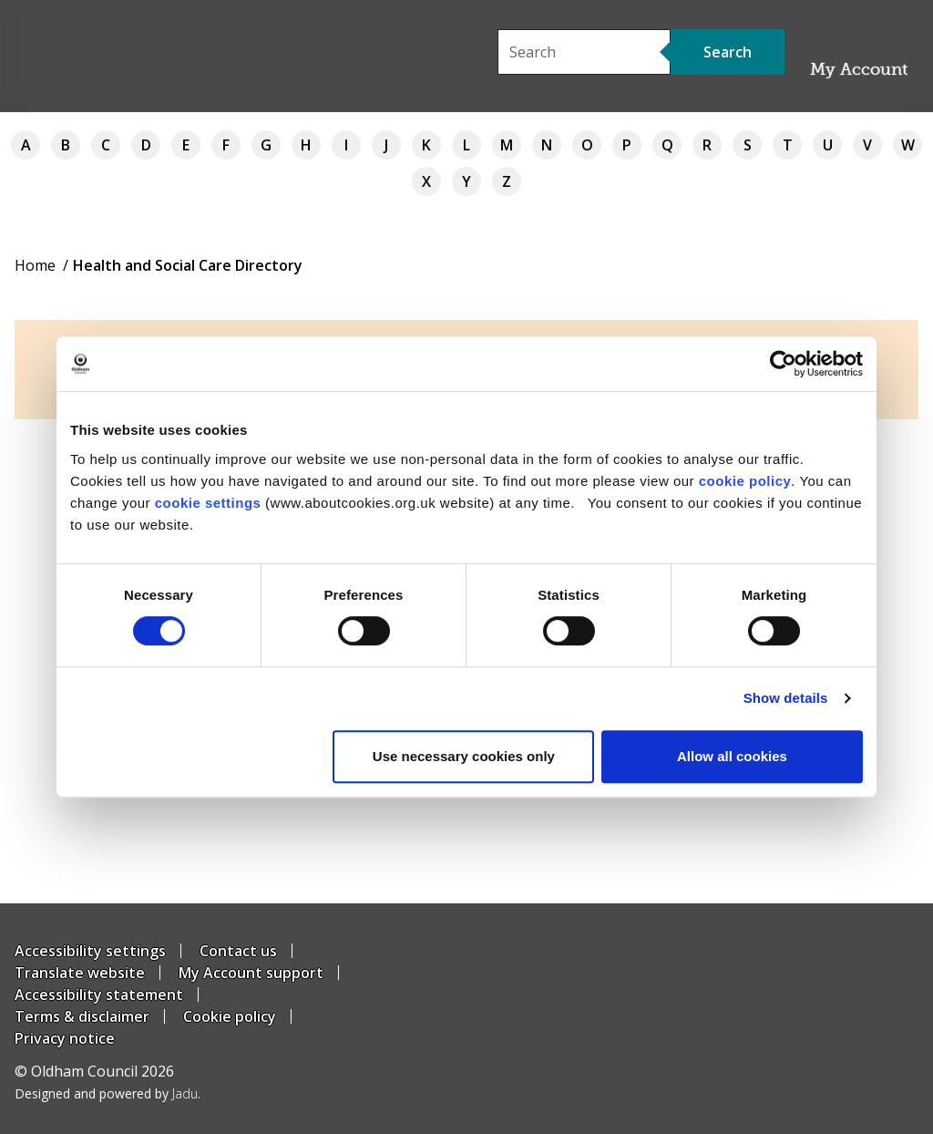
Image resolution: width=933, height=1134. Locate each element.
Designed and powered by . (107, 1093)
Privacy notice (65, 1038)
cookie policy (745, 481)
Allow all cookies (732, 756)
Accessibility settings (90, 951)
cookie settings (208, 502)
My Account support (251, 973)
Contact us (238, 951)
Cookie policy (229, 1016)
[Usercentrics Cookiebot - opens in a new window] (783, 363)
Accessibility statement (99, 995)
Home (35, 265)
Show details (785, 698)
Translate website (80, 973)
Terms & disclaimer (82, 1016)
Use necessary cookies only (464, 756)
